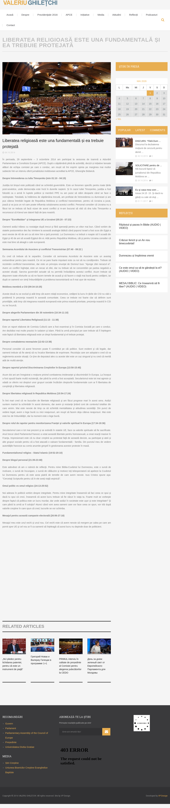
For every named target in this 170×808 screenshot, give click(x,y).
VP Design (163, 800)
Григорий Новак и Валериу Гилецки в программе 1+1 (42, 660)
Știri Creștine (12, 767)
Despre (25, 14)
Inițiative (84, 14)
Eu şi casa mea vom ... (148, 193)
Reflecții (133, 14)
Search (163, 20)
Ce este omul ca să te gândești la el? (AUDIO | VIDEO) (140, 273)
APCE (69, 14)
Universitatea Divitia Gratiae (19, 751)
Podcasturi (151, 14)
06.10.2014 (10, 152)
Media (101, 14)
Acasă (10, 14)
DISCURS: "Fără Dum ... (149, 140)
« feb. (118, 119)
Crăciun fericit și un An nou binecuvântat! (134, 245)
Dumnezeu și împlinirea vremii (136, 258)
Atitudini (116, 14)
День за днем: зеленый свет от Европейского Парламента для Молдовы (97, 666)
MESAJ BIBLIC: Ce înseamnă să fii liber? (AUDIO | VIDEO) (139, 288)
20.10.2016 (143, 184)
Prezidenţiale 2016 (47, 14)
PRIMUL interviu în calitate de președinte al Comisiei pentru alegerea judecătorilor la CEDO (70, 669)
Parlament (10, 732)
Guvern (9, 727)
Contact (11, 25)
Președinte (11, 746)
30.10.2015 (143, 156)
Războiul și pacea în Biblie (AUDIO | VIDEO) (140, 230)
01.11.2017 (143, 204)
